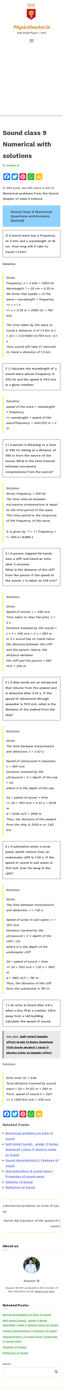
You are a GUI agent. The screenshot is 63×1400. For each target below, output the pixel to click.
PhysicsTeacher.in (31, 27)
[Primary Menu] (31, 40)
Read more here (44, 1291)
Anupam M (12, 165)
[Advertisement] (31, 79)
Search (7, 1364)
